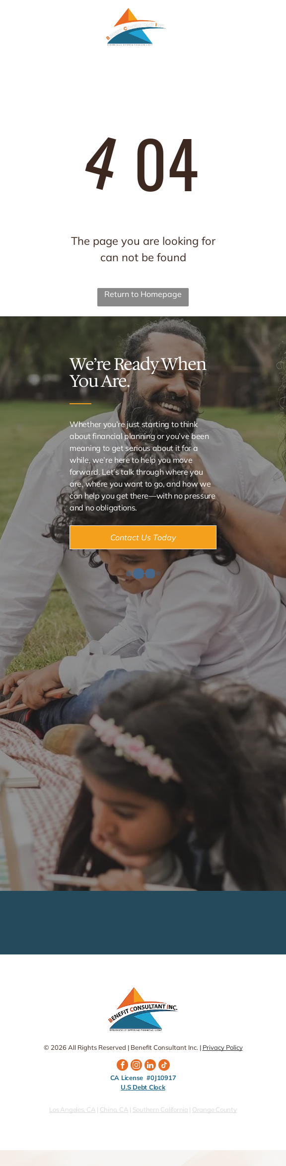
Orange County (214, 1109)
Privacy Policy (223, 1047)
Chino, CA (114, 1109)
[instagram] (136, 1066)
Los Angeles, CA (72, 1109)
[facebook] (122, 1066)
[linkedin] (150, 1066)
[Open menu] (265, 27)
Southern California (160, 1109)
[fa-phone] (14, 32)
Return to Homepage (143, 294)
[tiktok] (164, 1066)
